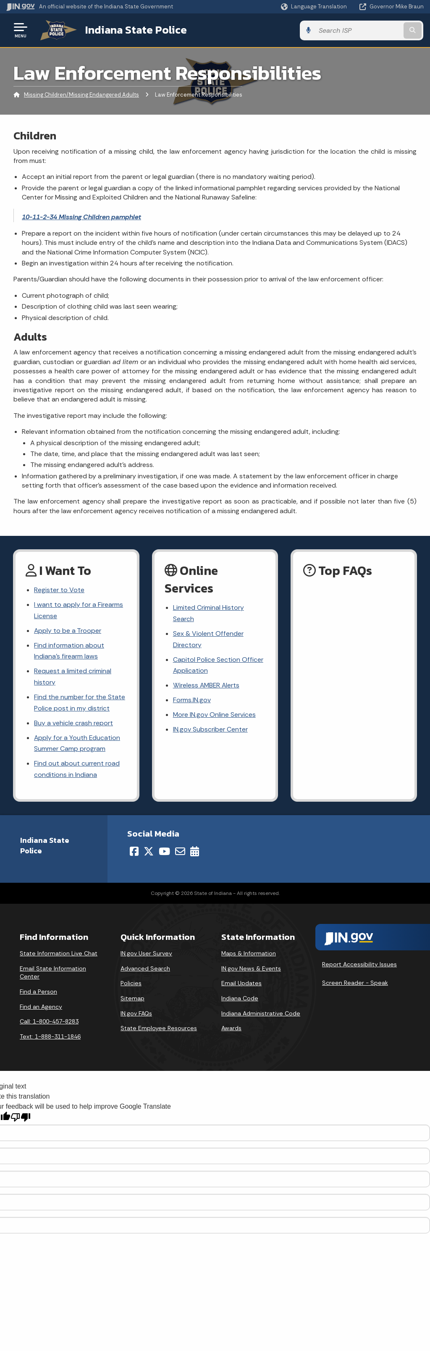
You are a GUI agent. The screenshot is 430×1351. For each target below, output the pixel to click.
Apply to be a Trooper (68, 631)
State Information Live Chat (58, 955)
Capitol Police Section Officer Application (218, 666)
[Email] (180, 853)
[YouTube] (164, 853)
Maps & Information (248, 955)
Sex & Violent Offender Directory (208, 639)
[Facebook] (134, 853)
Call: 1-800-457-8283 (49, 1023)
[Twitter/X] (149, 853)
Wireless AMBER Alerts (207, 686)
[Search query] (377, 30)
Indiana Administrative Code (260, 1015)
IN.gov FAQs (136, 1015)
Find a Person (38, 993)
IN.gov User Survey (146, 955)
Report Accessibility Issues (359, 966)
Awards (231, 1030)
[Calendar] (194, 853)
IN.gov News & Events (251, 970)
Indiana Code (239, 1000)
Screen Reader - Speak (355, 984)
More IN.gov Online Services (214, 715)
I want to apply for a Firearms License (78, 610)
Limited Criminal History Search (208, 613)
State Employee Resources (159, 1030)
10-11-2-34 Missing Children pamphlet (81, 216)
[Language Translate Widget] (315, 7)
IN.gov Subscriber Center (210, 730)
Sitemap (132, 1000)
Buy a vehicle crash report (73, 724)
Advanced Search (145, 970)
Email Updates (241, 985)
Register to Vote (59, 589)
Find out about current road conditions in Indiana (77, 771)
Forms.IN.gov (192, 700)
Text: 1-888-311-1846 (50, 1038)
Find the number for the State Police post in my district (79, 704)
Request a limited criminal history (72, 677)
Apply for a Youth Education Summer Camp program (77, 745)
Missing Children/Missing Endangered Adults (81, 94)
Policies (131, 985)
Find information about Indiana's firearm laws (69, 651)
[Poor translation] (20, 1119)
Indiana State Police (134, 30)
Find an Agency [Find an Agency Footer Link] (41, 1008)
